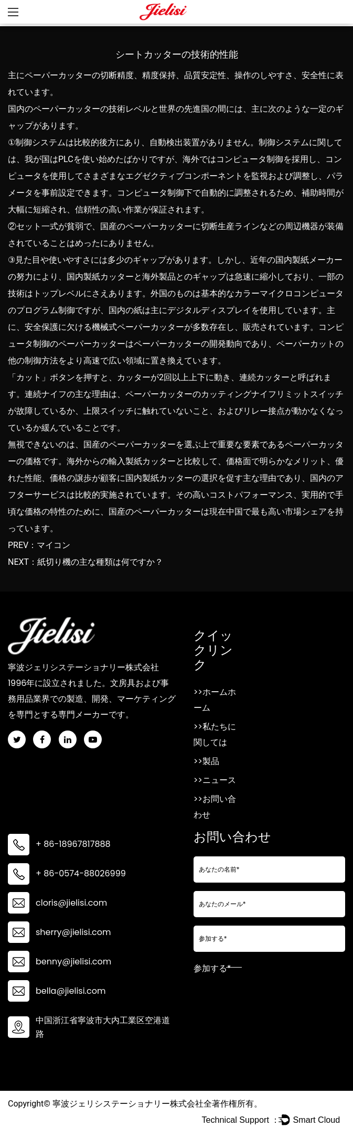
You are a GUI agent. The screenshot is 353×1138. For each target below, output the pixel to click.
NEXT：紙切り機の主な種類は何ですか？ (85, 562)
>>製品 (206, 761)
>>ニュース (215, 780)
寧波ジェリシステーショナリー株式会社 (128, 1104)
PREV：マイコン (39, 545)
